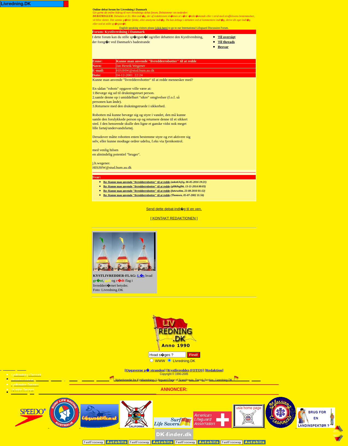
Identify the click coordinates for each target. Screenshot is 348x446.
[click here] (161, 27)
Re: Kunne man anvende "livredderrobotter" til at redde (136, 182)
